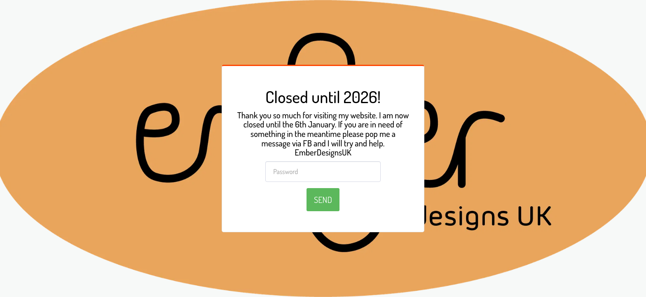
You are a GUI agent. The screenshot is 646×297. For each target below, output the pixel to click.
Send (323, 199)
